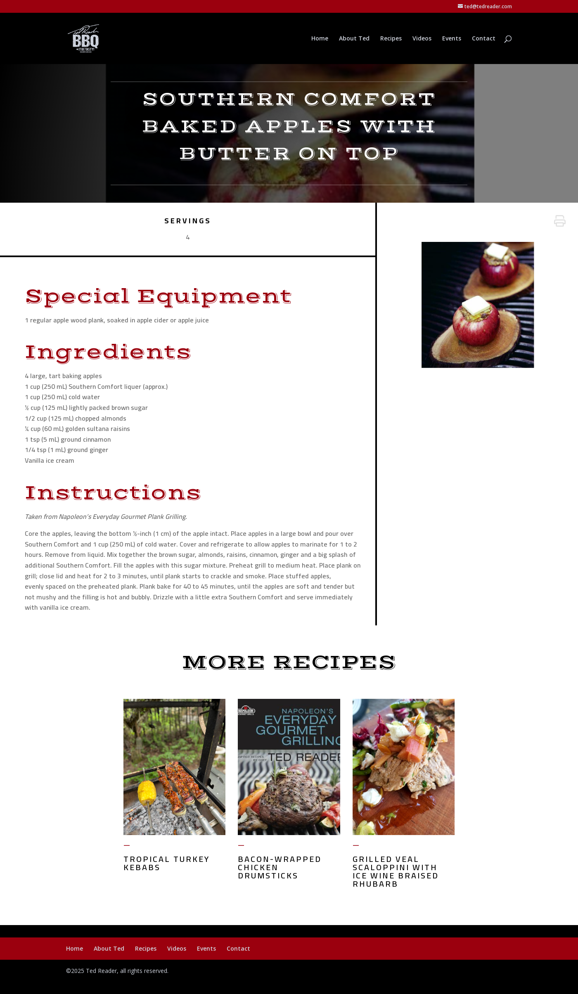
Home (319, 39)
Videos (421, 39)
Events (451, 39)
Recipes (391, 39)
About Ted (354, 39)
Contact (483, 39)
